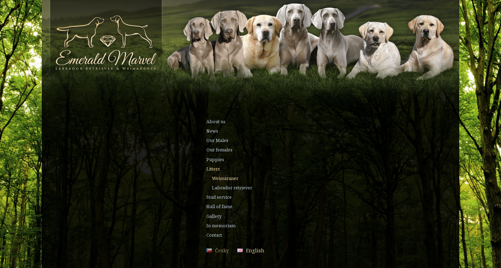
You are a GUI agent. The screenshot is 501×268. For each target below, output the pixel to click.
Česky (222, 250)
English (255, 250)
